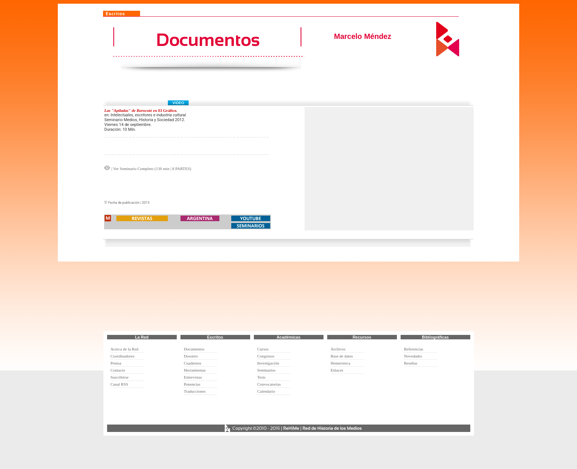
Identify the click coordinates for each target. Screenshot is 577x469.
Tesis (261, 377)
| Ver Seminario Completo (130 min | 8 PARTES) (150, 168)
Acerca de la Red (124, 349)
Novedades (413, 356)
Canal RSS (119, 384)
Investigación (268, 363)
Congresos (265, 356)
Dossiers (191, 356)
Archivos (338, 349)
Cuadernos (192, 363)
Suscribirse (119, 377)
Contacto (117, 370)
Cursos (263, 349)
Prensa (115, 363)
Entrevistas (193, 377)
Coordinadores (122, 356)
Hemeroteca (340, 363)
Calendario (266, 391)
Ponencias (192, 384)
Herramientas (195, 370)
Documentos (194, 349)
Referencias (413, 349)
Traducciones (195, 391)
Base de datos (342, 356)
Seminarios (266, 370)
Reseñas (410, 363)
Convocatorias (269, 384)
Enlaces (337, 370)
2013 (145, 202)
